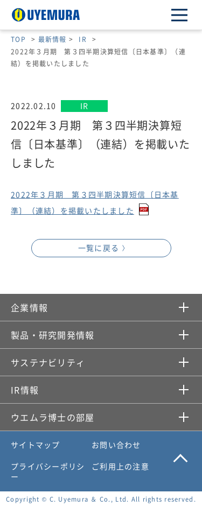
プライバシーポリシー (48, 471)
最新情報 (52, 39)
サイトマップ (35, 444)
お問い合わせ (116, 444)
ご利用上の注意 (120, 466)
